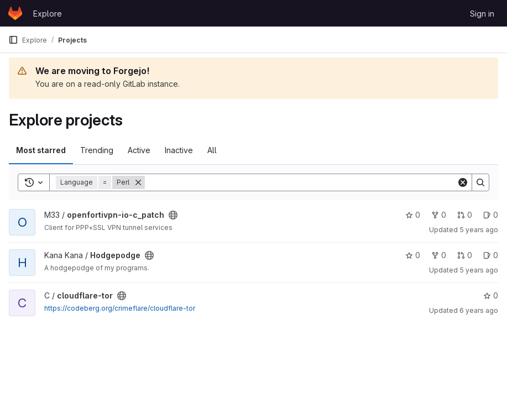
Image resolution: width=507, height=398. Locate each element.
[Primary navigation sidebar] (13, 40)
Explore (47, 13)
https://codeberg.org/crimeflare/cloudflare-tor (119, 308)
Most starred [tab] (41, 150)
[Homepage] (15, 13)
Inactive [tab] (179, 150)
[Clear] (462, 182)
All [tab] (212, 150)
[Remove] (138, 182)
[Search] (300, 182)
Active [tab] (139, 150)
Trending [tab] (96, 150)
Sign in (482, 13)
